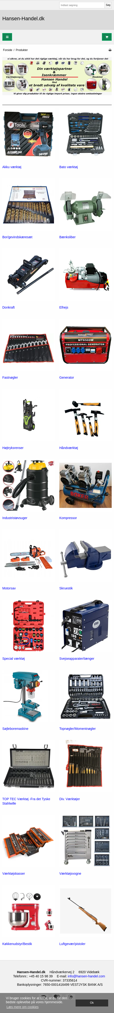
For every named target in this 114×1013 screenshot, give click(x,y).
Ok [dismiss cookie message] (92, 1002)
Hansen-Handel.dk (23, 18)
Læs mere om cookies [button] (23, 1007)
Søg (108, 4)
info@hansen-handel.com (86, 976)
